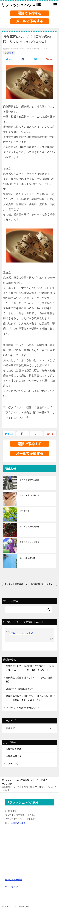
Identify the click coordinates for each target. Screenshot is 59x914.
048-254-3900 (18, 823)
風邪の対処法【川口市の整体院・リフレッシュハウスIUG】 (44, 584)
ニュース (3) (12, 763)
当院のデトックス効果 (29, 542)
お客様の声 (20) (14, 756)
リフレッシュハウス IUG (21, 633)
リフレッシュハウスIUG (21, 4)
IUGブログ (9, 53)
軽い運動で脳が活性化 (29, 526)
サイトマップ (11, 887)
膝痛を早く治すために (29, 480)
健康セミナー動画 (13, 879)
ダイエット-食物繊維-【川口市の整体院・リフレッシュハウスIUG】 (17, 584)
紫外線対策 (24, 511)
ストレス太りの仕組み (29, 495)
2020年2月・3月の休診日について (23, 707)
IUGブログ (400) (14, 749)
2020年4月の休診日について (20, 689)
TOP (19, 780)
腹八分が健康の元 (27, 558)
